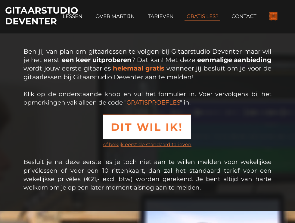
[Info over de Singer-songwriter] (273, 16)
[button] (147, 127)
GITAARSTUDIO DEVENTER (41, 16)
